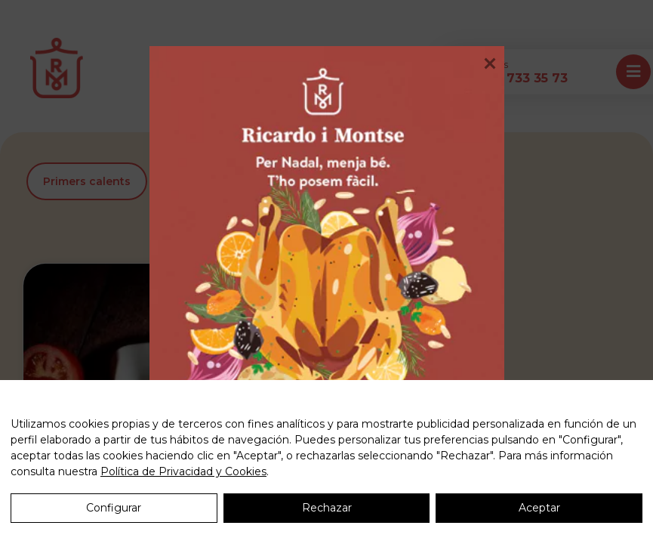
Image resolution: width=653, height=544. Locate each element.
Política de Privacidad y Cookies (183, 471)
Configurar (113, 508)
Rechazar (327, 508)
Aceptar (539, 508)
